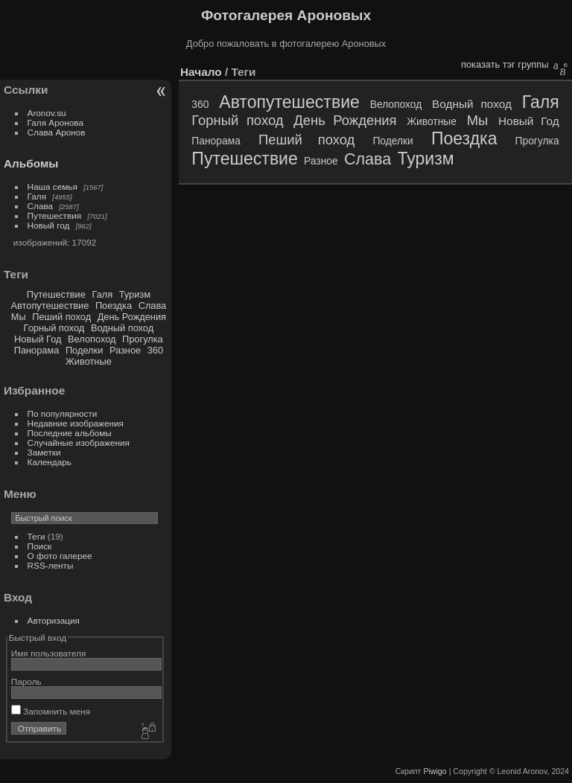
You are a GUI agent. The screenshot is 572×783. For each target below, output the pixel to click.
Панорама (37, 350)
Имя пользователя (48, 653)
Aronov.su (47, 113)
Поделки (84, 350)
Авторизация (54, 620)
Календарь (50, 462)
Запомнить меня (50, 711)
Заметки (44, 452)
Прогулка (142, 339)
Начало (201, 71)
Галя (37, 196)
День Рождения (132, 316)
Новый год (49, 225)
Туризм (134, 294)
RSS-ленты (51, 565)
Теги (36, 536)
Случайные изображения (79, 442)
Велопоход (91, 339)
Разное (125, 350)
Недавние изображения (76, 423)
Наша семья (52, 186)
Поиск (40, 546)
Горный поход (54, 327)
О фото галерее (60, 555)
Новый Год (37, 339)
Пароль (26, 681)
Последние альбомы (70, 433)
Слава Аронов (57, 132)
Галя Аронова (55, 122)
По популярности (63, 413)
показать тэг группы (504, 64)
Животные (89, 361)
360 (155, 350)
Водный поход (122, 327)
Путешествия (55, 215)
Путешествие (56, 294)
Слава (41, 206)
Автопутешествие (50, 305)
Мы (18, 316)
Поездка (113, 305)
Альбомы (31, 163)
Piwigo (434, 771)
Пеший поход (61, 316)
